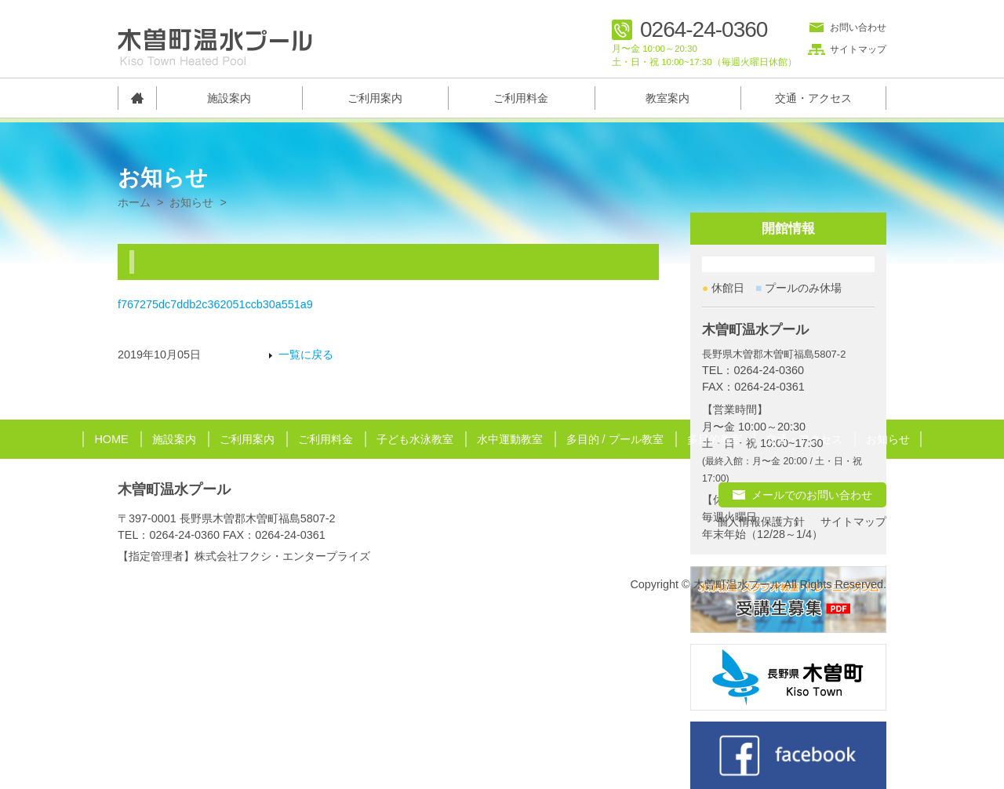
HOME (111, 439)
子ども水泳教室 (414, 439)
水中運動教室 (510, 439)
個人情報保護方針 (761, 522)
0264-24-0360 (703, 30)
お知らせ (191, 202)
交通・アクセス (813, 98)
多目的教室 (714, 439)
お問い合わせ (858, 27)
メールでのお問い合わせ (811, 495)
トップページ (137, 98)
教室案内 (667, 98)
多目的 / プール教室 (615, 439)
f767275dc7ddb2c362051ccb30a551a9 (215, 304)
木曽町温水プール (174, 489)
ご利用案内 (374, 98)
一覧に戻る (305, 355)
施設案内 (229, 98)
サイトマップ (858, 49)
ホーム (134, 202)
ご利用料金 (520, 98)
